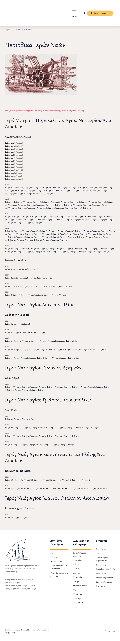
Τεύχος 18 (108, 253)
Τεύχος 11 (26, 288)
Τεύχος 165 (22, 195)
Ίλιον (75, 592)
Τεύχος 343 (37, 490)
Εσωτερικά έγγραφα (104, 584)
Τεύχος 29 (12, 253)
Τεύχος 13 (85, 351)
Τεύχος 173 (50, 192)
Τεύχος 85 (9, 233)
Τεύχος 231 (9, 148)
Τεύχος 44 (55, 242)
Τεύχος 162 (49, 195)
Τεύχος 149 (93, 204)
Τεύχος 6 (24, 297)
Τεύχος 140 (40, 207)
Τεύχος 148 (102, 204)
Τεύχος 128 (87, 207)
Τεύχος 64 (92, 236)
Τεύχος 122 (41, 210)
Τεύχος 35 (69, 250)
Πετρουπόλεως (56, 563)
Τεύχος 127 (96, 207)
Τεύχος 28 (21, 253)
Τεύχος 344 (28, 490)
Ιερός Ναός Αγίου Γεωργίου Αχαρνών (43, 369)
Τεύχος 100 (50, 221)
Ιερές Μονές (101, 588)
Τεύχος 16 (60, 351)
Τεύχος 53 (81, 239)
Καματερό (77, 596)
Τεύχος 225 (9, 166)
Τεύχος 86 (38, 224)
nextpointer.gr (10, 634)
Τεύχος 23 (64, 253)
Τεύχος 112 (45, 218)
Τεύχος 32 (95, 250)
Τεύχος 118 (78, 210)
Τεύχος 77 (79, 233)
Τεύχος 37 (52, 250)
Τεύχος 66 (55, 236)
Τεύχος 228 (9, 157)
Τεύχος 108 (82, 218)
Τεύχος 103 (22, 221)
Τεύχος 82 (35, 233)
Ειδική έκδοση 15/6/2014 (69, 236)
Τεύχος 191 (93, 189)
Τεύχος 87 (29, 224)
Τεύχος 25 (47, 253)
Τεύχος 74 (104, 233)
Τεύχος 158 (37, 204)
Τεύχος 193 (75, 189)
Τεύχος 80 (53, 233)
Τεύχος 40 (26, 250)
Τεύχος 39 (35, 250)
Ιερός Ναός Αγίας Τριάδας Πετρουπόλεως (48, 401)
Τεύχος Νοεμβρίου (28, 280)
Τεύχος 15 (68, 351)
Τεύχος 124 (22, 210)
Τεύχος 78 (70, 233)
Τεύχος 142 (31, 207)
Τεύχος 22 (73, 253)
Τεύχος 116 (9, 218)
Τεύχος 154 (74, 204)
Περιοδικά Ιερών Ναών (105, 571)
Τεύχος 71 (20, 236)
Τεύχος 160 (18, 204)
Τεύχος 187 (22, 192)
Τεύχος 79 (61, 233)
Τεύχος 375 (38, 482)
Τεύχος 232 (9, 145)
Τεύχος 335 (104, 490)
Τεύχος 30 (35, 343)
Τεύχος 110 (63, 218)
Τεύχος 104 (13, 221)
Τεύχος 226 (9, 163)
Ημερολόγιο (101, 551)
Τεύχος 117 (87, 210)
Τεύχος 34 (78, 250)
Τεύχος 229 (9, 154)
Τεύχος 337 (85, 490)
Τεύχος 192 (84, 189)
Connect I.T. (25, 632)
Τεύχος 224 (9, 169)
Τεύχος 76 (87, 233)
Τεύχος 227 (9, 160)
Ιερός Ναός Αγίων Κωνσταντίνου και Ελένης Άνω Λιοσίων (55, 459)
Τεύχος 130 (68, 207)
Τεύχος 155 (65, 204)
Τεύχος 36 (61, 250)
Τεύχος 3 (47, 297)
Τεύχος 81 (44, 233)
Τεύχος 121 (50, 210)
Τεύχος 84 (17, 233)
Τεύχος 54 (72, 239)
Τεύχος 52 (89, 239)
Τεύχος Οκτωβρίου (44, 280)
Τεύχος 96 (68, 221)
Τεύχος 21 (82, 253)
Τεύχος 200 (9, 189)
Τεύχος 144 (12, 207)
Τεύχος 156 (55, 204)
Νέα (98, 555)
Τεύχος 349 (66, 482)
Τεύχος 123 (31, 210)
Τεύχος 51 (98, 239)
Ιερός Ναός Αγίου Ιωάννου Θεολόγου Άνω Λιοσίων (57, 500)
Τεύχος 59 (29, 239)
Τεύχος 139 (50, 207)
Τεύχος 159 (27, 204)
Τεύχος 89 (12, 224)
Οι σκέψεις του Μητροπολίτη (102, 561)
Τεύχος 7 (16, 297)
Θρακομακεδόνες (80, 587)
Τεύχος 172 (59, 192)
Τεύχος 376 (28, 482)
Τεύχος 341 (47, 490)
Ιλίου (52, 555)
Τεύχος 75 (96, 233)
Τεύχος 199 (19, 189)
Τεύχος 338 (75, 490)
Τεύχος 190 (102, 189)
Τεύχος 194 (65, 189)
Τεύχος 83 (26, 233)
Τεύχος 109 (72, 218)
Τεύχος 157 (46, 204)
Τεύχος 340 (56, 490)
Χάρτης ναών (101, 567)
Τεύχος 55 (63, 239)
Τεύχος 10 (42, 288)
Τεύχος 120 (59, 210)
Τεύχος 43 (63, 242)
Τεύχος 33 (86, 250)
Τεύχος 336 (95, 490)
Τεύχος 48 (20, 242)
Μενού (74, 16)
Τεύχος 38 (43, 250)
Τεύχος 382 (19, 482)
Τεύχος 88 (21, 224)
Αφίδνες (76, 570)
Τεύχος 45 (46, 242)
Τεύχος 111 (54, 218)
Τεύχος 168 (96, 192)
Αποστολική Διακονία (104, 579)
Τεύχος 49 (12, 242)
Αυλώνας (76, 566)
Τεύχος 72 (11, 236)
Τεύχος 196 (47, 189)
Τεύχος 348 (76, 482)
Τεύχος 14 (77, 351)
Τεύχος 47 (29, 242)
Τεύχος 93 (86, 221)
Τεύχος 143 (22, 207)
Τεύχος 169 (87, 192)
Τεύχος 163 (40, 195)
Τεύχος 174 (41, 192)
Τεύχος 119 (69, 210)
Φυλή (75, 609)
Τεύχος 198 (28, 189)
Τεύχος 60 (20, 239)
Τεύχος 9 (59, 288)
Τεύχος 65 (83, 236)
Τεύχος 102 (32, 221)
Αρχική (7, 32)
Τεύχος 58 (37, 239)
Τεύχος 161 (9, 204)
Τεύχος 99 (60, 221)
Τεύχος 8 (8, 297)
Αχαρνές (76, 575)
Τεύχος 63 (101, 236)
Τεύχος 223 (9, 172)
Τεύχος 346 (9, 490)
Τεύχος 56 (55, 239)
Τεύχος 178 (31, 192)
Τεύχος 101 (41, 221)
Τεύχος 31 (104, 250)
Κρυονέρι (77, 600)
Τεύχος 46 (38, 242)
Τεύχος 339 (66, 490)
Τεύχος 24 (56, 253)
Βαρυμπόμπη (78, 579)
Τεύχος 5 (31, 297)
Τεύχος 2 (55, 297)
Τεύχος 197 (38, 189)
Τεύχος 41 (17, 250)
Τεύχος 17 (52, 351)
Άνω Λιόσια (78, 562)
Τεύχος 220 (9, 181)
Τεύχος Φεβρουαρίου (27, 271)
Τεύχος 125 (12, 210)
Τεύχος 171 (69, 192)
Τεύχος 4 (39, 297)
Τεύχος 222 (9, 175)
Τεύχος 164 (31, 195)
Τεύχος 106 (101, 218)
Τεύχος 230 (9, 151)
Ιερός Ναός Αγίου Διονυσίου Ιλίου (39, 306)
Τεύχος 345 (18, 490)
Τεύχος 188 (12, 192)
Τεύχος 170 (78, 192)
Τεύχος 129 (77, 207)
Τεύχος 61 (11, 239)
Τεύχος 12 (8, 288)
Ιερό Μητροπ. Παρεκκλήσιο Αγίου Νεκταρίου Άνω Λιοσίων (58, 125)
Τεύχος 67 (46, 236)
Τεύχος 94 (77, 221)
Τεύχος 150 (83, 204)
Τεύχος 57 (46, 239)
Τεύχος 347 (86, 482)
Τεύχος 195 (56, 189)
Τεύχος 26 (38, 253)
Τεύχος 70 (29, 236)
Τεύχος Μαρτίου (11, 271)
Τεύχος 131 (59, 207)
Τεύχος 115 (18, 218)
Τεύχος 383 (9, 482)
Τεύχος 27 (29, 253)
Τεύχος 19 (99, 253)
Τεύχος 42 (9, 250)
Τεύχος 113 (36, 218)
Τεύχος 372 (57, 482)
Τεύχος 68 (37, 236)
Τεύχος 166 (12, 195)
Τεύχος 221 (9, 178)
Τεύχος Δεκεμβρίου (12, 280)
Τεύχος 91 (103, 221)
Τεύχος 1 (62, 297)
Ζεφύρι (76, 583)
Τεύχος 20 (91, 253)
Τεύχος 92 (94, 221)
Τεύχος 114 (27, 218)
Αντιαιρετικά (101, 575)
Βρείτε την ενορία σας (100, 13)
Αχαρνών (54, 559)
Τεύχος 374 (47, 482)
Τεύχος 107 (91, 218)
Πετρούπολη (78, 604)
